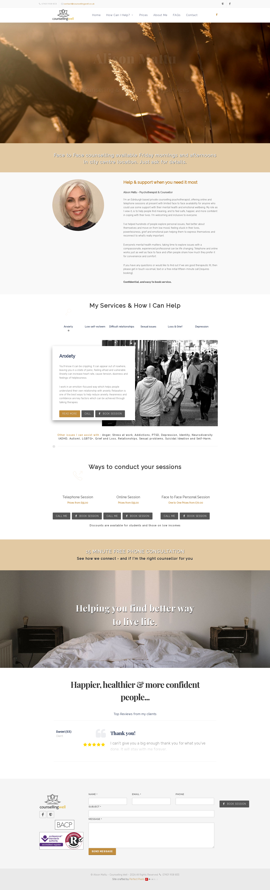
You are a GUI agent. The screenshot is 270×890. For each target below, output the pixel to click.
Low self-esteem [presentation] (95, 321)
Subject (95, 806)
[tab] (68, 323)
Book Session (87, 516)
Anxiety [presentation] (68, 321)
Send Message (102, 851)
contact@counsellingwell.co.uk (79, 4)
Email (136, 794)
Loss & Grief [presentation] (175, 321)
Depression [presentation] (202, 321)
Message (95, 819)
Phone (180, 794)
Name (93, 794)
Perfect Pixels (143, 879)
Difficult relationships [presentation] (121, 321)
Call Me (61, 516)
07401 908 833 (48, 4)
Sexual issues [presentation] (148, 321)
